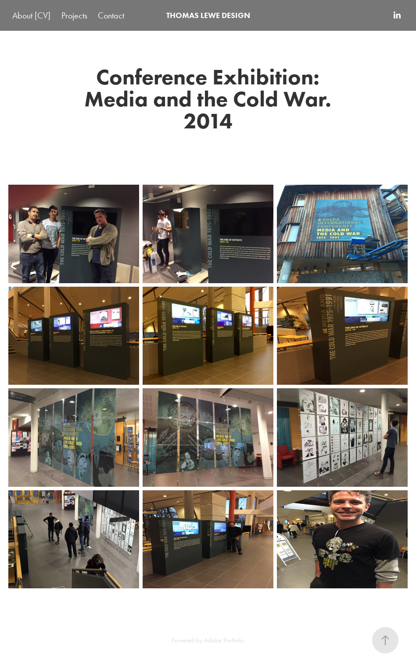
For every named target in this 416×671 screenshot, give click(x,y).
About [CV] (31, 15)
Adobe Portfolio (224, 640)
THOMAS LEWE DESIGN (208, 15)
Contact (111, 15)
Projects (74, 15)
